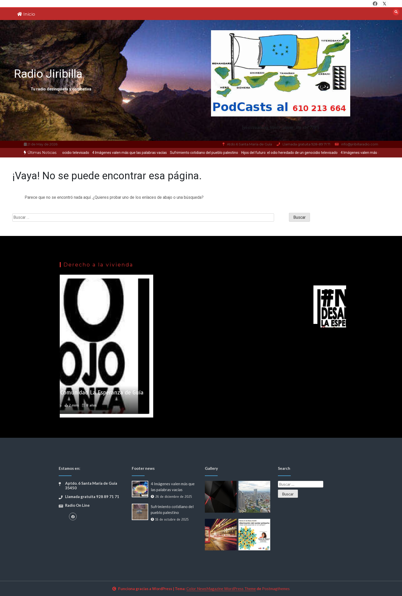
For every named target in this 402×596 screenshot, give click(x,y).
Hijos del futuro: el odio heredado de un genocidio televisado (294, 153)
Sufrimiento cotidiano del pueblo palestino (209, 153)
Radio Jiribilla (48, 74)
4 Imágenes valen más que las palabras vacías (134, 153)
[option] (134, 152)
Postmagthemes (276, 588)
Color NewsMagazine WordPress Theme (221, 588)
